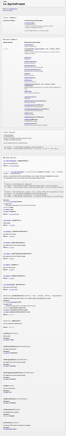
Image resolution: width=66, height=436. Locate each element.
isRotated (27, 91)
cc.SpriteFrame (29, 23)
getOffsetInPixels (30, 61)
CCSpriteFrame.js (12, 8)
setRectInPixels (29, 117)
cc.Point (6, 209)
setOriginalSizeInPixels (32, 109)
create (36, 49)
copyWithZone (28, 45)
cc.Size (6, 211)
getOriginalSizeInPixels (32, 69)
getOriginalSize (29, 65)
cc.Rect (6, 203)
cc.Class (9, 10)
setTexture (27, 123)
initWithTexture (29, 84)
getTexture (27, 80)
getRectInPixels (29, 77)
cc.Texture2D (13, 201)
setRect (26, 113)
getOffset (27, 57)
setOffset (27, 97)
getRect (26, 73)
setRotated (27, 119)
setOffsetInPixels (30, 101)
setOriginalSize (29, 105)
